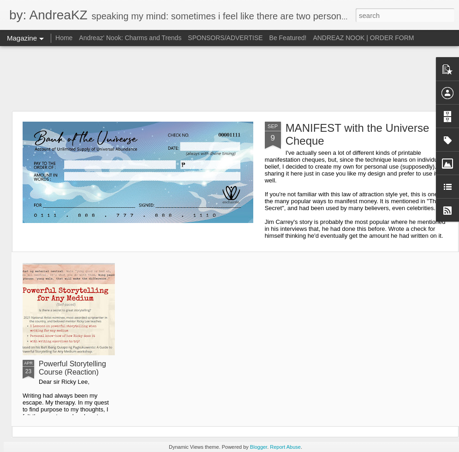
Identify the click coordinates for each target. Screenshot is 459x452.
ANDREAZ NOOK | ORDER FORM (363, 37)
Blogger (258, 447)
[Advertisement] (229, 78)
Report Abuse (285, 447)
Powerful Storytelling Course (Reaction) (72, 368)
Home (63, 37)
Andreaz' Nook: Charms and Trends (130, 37)
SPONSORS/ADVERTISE (225, 37)
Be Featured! (288, 37)
